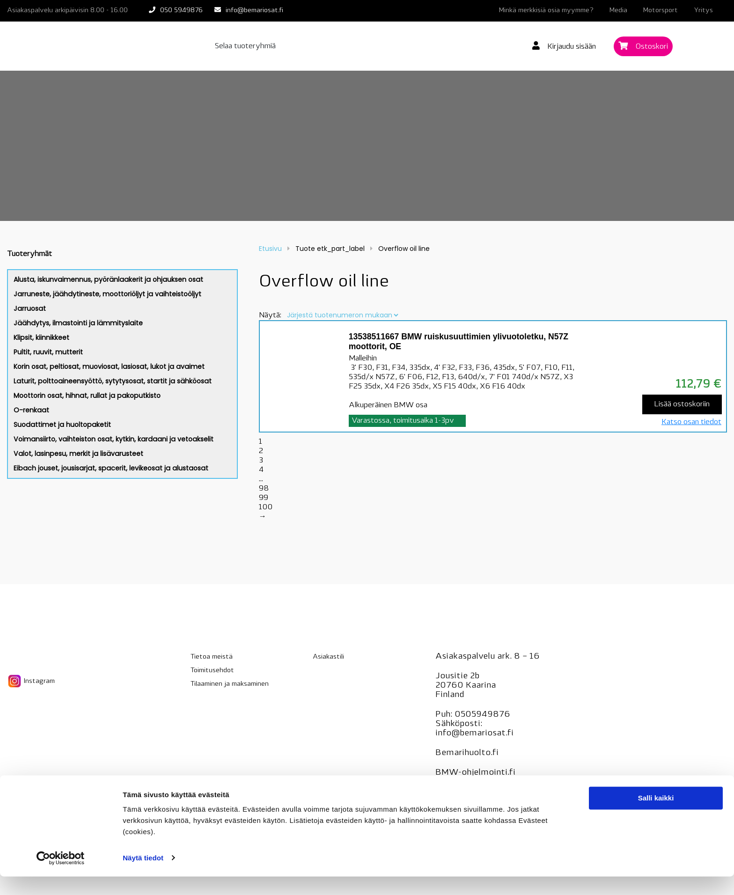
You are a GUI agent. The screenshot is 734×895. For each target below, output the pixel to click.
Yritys (703, 10)
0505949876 (482, 714)
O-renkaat (31, 410)
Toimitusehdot (212, 670)
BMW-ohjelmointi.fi (475, 772)
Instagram (31, 681)
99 (263, 498)
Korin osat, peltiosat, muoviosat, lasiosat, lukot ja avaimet (109, 366)
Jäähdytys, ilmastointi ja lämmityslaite (78, 323)
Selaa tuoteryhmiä (245, 46)
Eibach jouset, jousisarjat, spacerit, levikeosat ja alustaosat (111, 468)
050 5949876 (181, 10)
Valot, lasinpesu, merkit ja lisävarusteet (78, 453)
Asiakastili (328, 656)
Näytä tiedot (143, 876)
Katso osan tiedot (691, 422)
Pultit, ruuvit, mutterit (48, 352)
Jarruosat (30, 308)
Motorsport (660, 10)
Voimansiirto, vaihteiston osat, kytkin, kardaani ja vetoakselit (113, 439)
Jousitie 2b (457, 676)
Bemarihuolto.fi (467, 752)
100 (265, 507)
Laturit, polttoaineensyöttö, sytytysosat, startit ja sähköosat (113, 381)
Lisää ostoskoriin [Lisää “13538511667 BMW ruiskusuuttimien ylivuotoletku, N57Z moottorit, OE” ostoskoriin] (682, 404)
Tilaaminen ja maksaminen (230, 684)
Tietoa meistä (212, 656)
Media (618, 10)
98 (264, 488)
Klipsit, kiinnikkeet (41, 337)
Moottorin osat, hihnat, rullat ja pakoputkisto (87, 395)
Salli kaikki (656, 817)
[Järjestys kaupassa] (342, 315)
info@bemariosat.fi (254, 10)
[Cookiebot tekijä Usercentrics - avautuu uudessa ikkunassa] (61, 877)
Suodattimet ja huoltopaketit (62, 424)
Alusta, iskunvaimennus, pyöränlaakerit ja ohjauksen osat (108, 279)
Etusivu (270, 248)
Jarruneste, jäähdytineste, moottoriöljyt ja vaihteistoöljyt (107, 294)
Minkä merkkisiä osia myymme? (546, 10)
